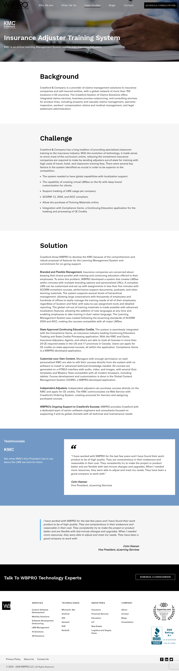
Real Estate (96, 626)
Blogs (112, 5)
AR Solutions (38, 636)
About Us (29, 659)
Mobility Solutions (40, 616)
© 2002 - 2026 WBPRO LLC (20, 666)
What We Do (68, 5)
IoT (93, 622)
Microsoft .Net (68, 609)
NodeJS (65, 630)
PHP (64, 626)
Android (65, 614)
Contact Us (43, 659)
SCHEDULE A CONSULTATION (155, 577)
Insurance (96, 609)
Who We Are (46, 5)
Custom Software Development (40, 611)
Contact (128, 5)
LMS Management (40, 627)
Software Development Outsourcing (43, 622)
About (124, 609)
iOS (63, 618)
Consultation (127, 622)
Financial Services (99, 614)
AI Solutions (37, 631)
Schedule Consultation (161, 5)
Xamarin (66, 622)
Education (96, 618)
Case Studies (92, 5)
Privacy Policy (13, 659)
